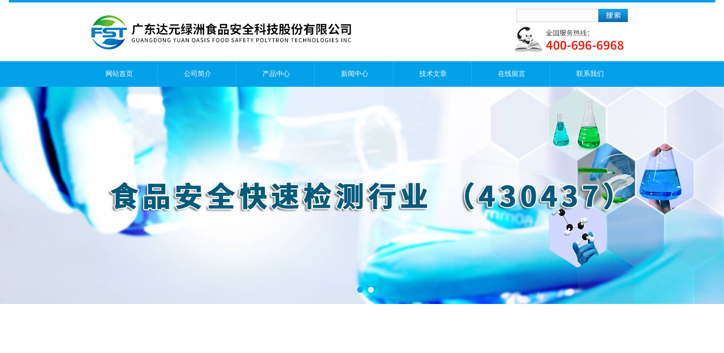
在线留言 (511, 73)
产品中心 (276, 73)
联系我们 (590, 73)
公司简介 (197, 73)
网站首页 (119, 73)
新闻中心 (354, 73)
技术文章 (433, 73)
